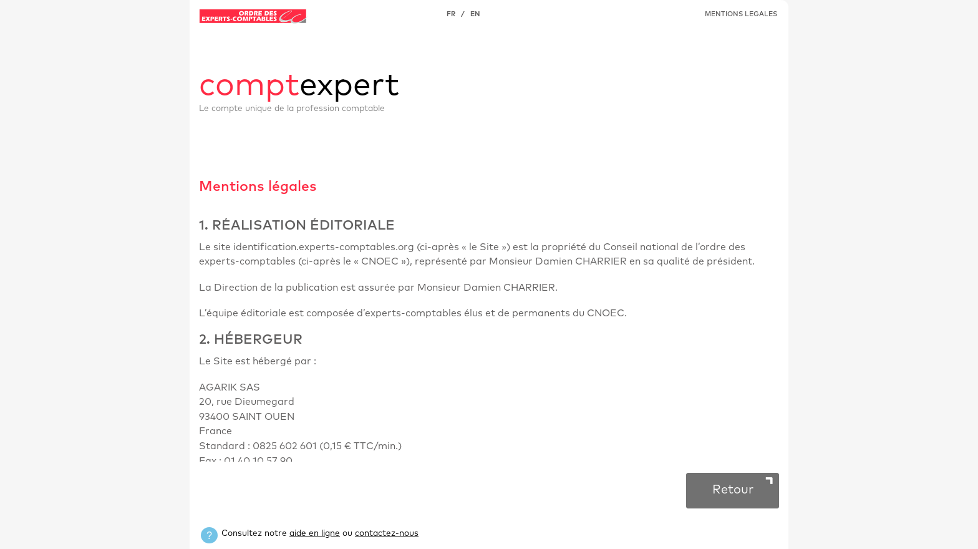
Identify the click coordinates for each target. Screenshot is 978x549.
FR (451, 14)
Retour (732, 489)
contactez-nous (387, 533)
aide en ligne (314, 533)
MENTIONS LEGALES (741, 14)
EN (475, 14)
